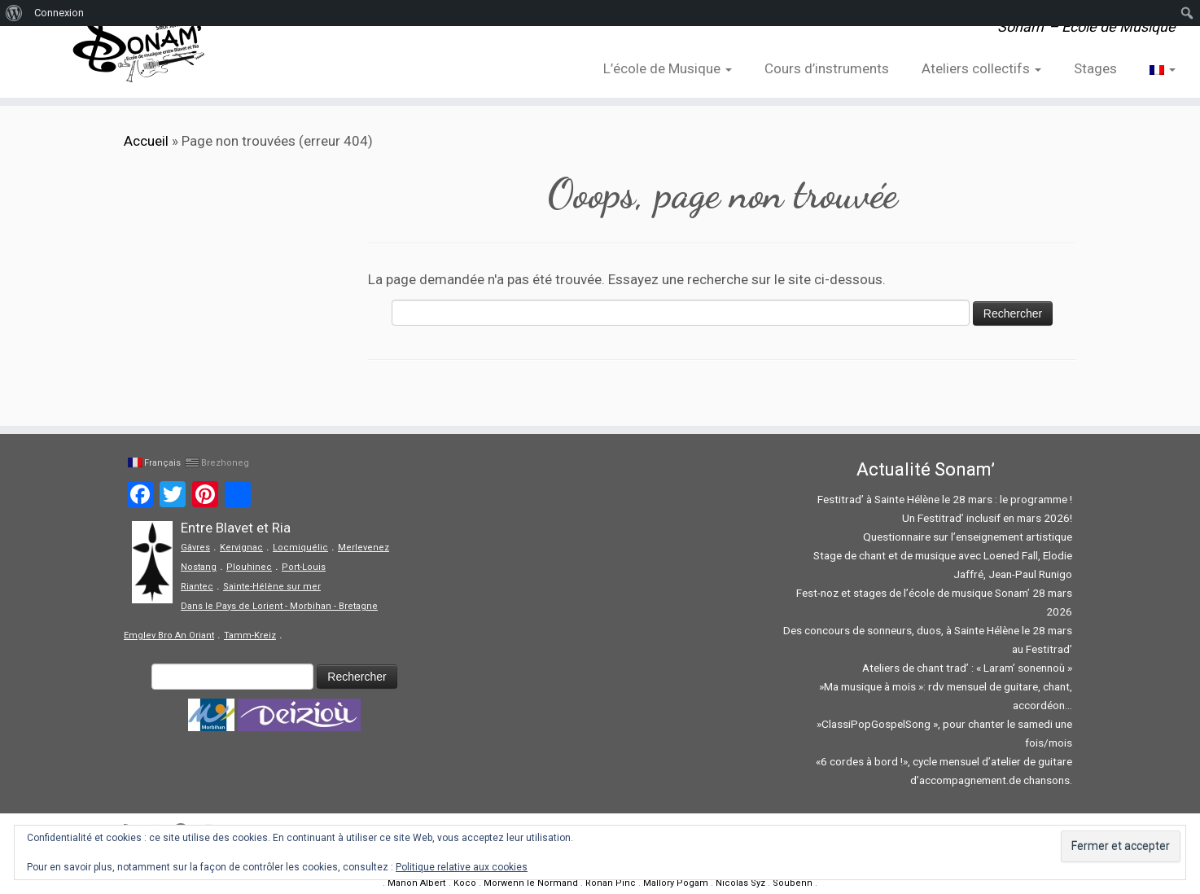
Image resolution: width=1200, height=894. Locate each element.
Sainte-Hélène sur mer (272, 586)
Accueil (146, 141)
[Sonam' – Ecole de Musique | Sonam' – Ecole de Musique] (138, 49)
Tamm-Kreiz (250, 635)
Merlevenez (363, 547)
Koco (464, 883)
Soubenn (792, 883)
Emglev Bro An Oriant (169, 635)
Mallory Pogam (675, 883)
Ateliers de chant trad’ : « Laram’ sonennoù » (967, 667)
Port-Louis (304, 567)
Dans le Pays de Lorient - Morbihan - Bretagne (279, 606)
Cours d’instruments (826, 68)
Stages (1095, 68)
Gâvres (195, 547)
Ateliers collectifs (981, 68)
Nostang (199, 567)
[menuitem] (14, 13)
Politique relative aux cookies (462, 867)
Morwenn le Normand (531, 883)
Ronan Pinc (610, 883)
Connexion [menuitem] (59, 13)
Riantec (197, 586)
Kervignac (241, 547)
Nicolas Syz (740, 883)
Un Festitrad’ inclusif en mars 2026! (987, 517)
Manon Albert (417, 883)
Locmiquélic (300, 547)
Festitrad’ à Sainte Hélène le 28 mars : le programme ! (944, 499)
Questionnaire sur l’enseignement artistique (967, 536)
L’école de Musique (667, 68)
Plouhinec (249, 567)
